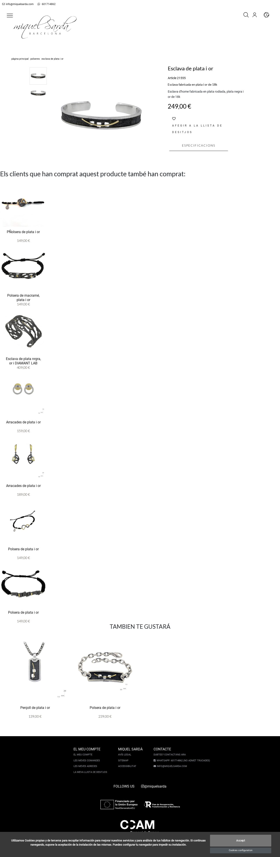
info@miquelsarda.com (17, 4)
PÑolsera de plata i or (23, 232)
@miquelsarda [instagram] (154, 786)
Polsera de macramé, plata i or (23, 297)
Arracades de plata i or (23, 422)
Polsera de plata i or (23, 549)
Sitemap (124, 760)
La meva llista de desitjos (91, 772)
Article (172, 78)
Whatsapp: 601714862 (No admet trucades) (182, 760)
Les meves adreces (86, 766)
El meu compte (83, 754)
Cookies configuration (240, 850)
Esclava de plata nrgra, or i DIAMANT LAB (23, 361)
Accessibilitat (128, 766)
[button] (10, 15)
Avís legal (125, 754)
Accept (240, 840)
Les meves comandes (87, 760)
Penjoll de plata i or (35, 707)
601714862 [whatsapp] (44, 4)
